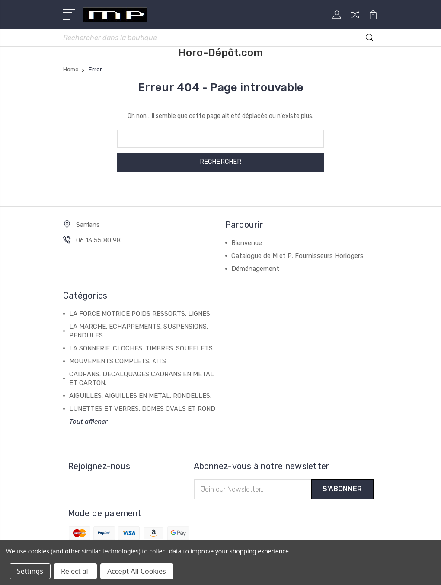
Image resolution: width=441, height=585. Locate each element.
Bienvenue (246, 243)
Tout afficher (88, 422)
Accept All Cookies (136, 571)
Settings (30, 571)
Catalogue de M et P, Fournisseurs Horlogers (297, 256)
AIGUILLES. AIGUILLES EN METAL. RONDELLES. (140, 396)
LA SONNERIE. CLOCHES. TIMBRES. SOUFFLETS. (141, 349)
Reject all (75, 571)
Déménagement (255, 269)
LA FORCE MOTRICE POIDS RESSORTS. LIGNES (139, 314)
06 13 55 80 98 (98, 241)
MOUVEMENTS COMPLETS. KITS (117, 362)
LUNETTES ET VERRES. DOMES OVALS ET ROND (142, 409)
